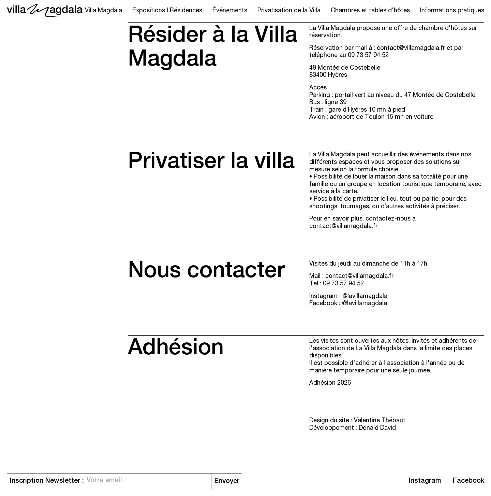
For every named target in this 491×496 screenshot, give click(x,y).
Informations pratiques (452, 11)
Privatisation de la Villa (289, 11)
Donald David (377, 428)
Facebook (468, 481)
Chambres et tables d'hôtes (370, 11)
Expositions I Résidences (167, 11)
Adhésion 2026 (330, 383)
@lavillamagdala (364, 297)
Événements (229, 11)
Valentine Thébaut (379, 421)
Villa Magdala (103, 11)
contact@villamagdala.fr (411, 48)
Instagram (424, 481)
